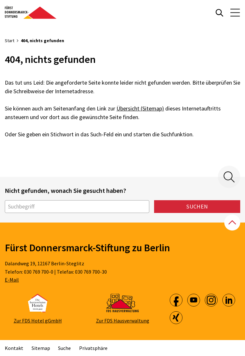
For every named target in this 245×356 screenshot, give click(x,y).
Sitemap (41, 348)
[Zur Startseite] (30, 12)
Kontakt (14, 348)
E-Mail (12, 279)
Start (9, 40)
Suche (64, 348)
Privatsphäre (93, 348)
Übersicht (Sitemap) (140, 108)
